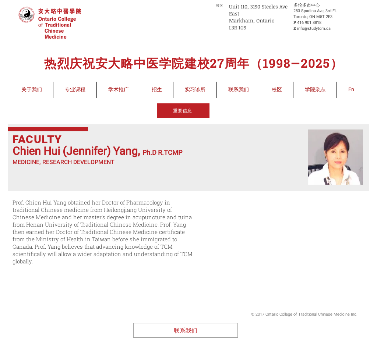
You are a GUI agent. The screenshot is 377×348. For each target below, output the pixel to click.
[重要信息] (183, 110)
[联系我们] (185, 330)
